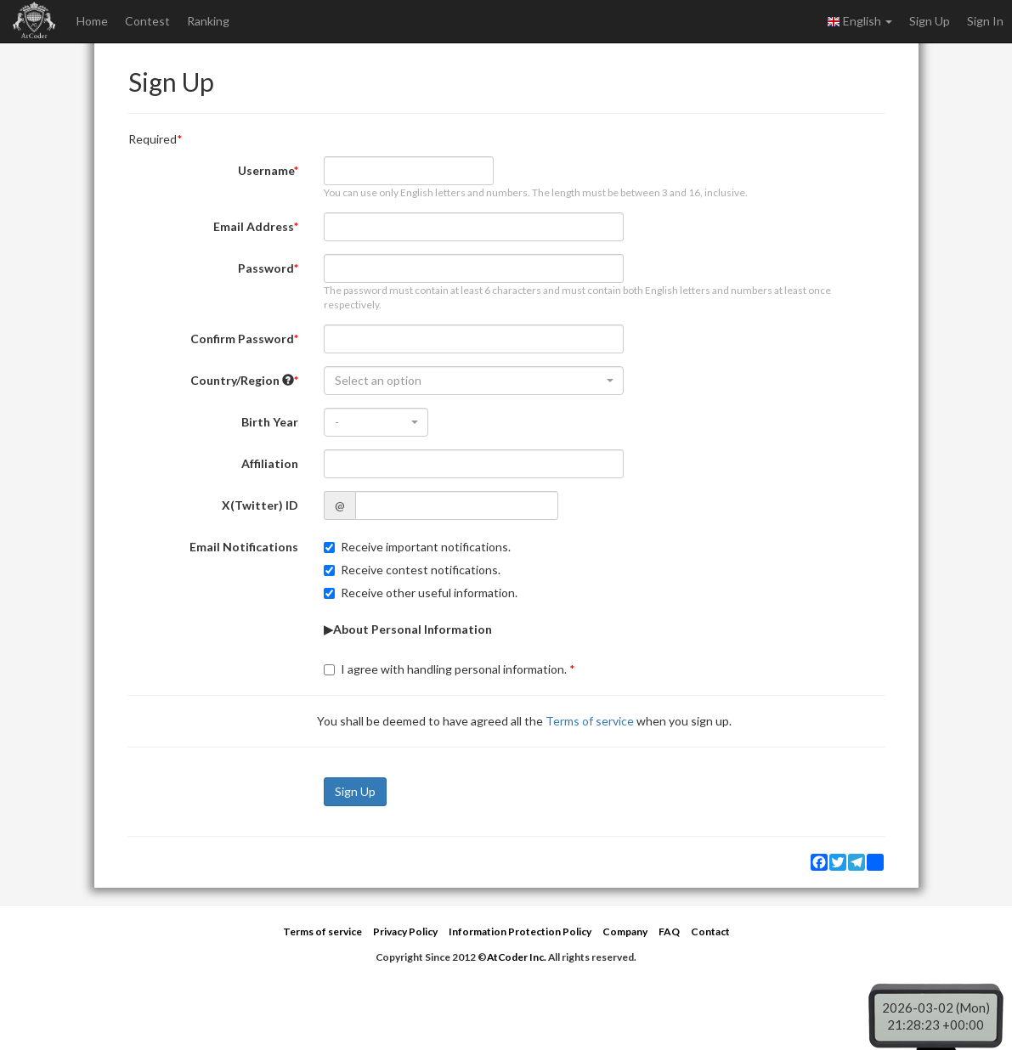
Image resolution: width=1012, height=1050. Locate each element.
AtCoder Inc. (516, 957)
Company (624, 931)
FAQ (669, 931)
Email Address (253, 226)
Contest (147, 21)
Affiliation (269, 463)
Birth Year (269, 422)
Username (266, 170)
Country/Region (242, 380)
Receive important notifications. (417, 546)
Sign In (985, 21)
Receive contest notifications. (412, 569)
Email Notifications (243, 546)
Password (266, 268)
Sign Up (929, 21)
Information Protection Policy (520, 931)
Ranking (208, 21)
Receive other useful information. (420, 592)
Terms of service (590, 721)
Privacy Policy (405, 931)
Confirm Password (242, 338)
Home (92, 21)
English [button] (859, 21)
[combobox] (474, 380)
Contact (710, 931)
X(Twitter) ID (260, 505)
